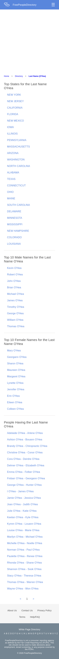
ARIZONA (13, 153)
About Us (12, 610)
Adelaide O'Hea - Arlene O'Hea (25, 433)
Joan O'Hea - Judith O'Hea (22, 504)
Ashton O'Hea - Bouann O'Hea (24, 439)
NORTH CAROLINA (18, 166)
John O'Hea (14, 281)
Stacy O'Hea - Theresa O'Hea (24, 575)
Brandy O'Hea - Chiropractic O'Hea (27, 446)
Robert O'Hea (15, 274)
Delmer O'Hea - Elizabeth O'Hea (25, 465)
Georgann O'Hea (16, 357)
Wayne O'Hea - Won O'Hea (22, 588)
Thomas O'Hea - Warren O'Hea (25, 582)
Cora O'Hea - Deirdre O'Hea (23, 459)
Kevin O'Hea (14, 268)
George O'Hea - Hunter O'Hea (24, 485)
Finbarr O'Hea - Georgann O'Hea (26, 478)
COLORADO (14, 237)
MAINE (11, 198)
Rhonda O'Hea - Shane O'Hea (24, 562)
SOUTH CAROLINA (18, 205)
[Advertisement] (29, 40)
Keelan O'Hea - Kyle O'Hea (22, 517)
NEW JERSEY (15, 101)
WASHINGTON (16, 159)
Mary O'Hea (14, 350)
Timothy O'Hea (15, 307)
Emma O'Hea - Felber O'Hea (23, 472)
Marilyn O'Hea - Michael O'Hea (24, 536)
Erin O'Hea (13, 396)
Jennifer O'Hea (15, 389)
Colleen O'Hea (15, 409)
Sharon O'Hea (15, 363)
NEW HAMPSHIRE (18, 231)
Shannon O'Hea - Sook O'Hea (24, 569)
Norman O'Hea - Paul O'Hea (23, 549)
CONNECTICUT (16, 185)
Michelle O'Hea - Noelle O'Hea (24, 543)
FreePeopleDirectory (25, 4)
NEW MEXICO (15, 120)
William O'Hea (15, 320)
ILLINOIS (12, 133)
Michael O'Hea (15, 294)
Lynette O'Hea (15, 383)
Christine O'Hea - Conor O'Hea (24, 452)
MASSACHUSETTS (18, 146)
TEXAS (11, 179)
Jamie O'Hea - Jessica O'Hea (24, 498)
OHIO (10, 192)
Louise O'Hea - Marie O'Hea (23, 530)
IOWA (10, 127)
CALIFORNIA (14, 107)
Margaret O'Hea (16, 376)
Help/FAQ (35, 617)
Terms (22, 617)
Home (6, 76)
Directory (19, 76)
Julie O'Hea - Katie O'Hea (22, 510)
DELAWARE (14, 211)
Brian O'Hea (14, 287)
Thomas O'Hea (15, 326)
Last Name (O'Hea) (37, 76)
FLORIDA (12, 114)
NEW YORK (14, 94)
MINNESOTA (14, 218)
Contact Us (27, 610)
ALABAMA (13, 172)
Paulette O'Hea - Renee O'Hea (24, 556)
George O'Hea (15, 313)
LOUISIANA (14, 243)
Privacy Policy (44, 610)
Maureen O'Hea (16, 370)
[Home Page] (8, 5)
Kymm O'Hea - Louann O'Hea (24, 523)
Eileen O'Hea (14, 402)
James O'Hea (15, 300)
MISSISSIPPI (14, 224)
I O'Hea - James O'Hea (20, 491)
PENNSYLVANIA (16, 140)
